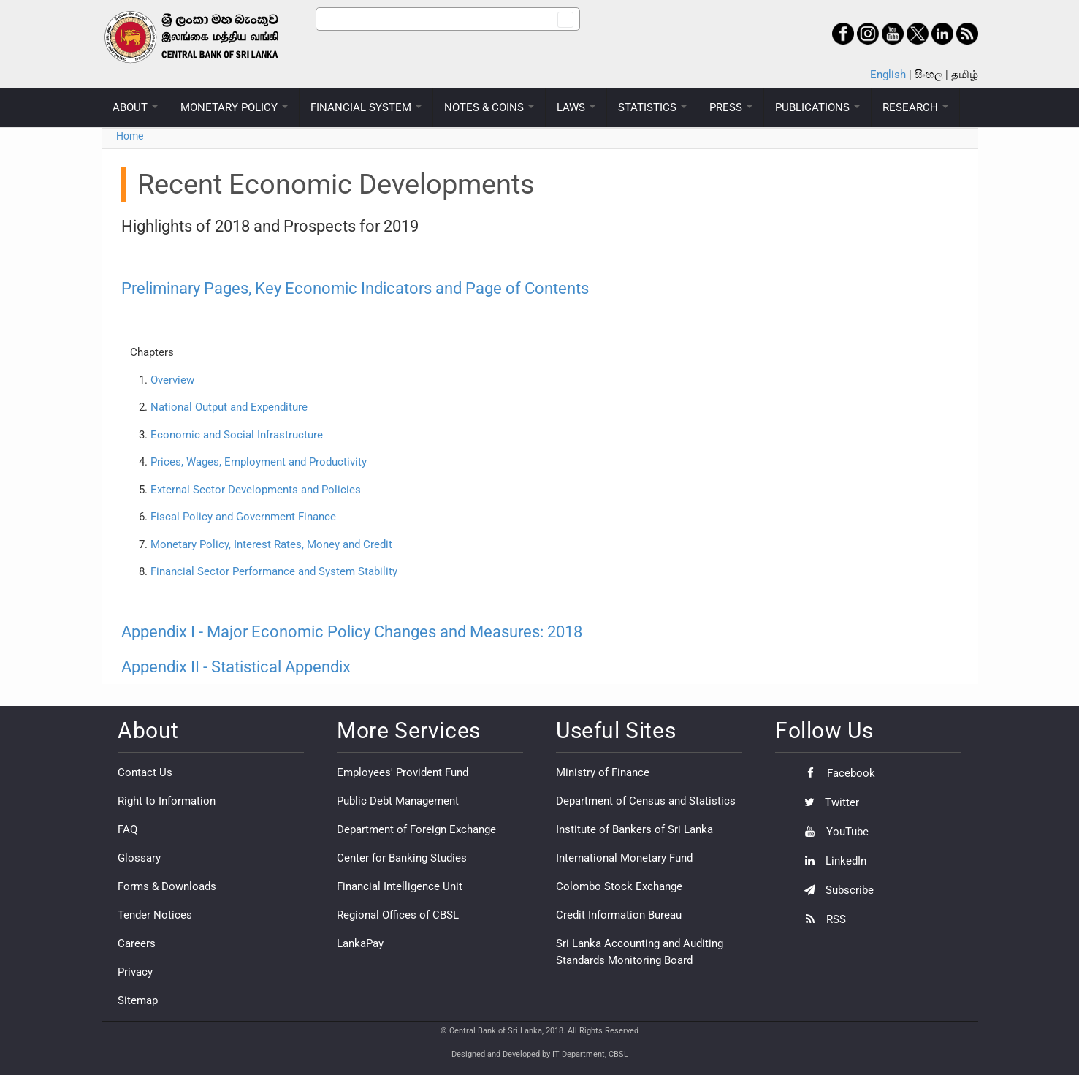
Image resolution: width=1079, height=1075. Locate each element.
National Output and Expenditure (229, 407)
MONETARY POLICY (234, 107)
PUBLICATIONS (817, 107)
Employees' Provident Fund (402, 772)
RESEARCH (915, 107)
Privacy (135, 972)
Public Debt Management (398, 801)
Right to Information (167, 801)
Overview (172, 380)
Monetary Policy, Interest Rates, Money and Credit (271, 544)
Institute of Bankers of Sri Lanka (634, 829)
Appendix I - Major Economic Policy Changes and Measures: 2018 (351, 632)
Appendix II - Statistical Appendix (236, 667)
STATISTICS (652, 107)
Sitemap (138, 1000)
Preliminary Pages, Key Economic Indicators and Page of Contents (355, 288)
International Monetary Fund (624, 858)
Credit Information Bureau (619, 915)
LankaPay (360, 943)
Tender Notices (155, 915)
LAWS (576, 107)
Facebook (836, 773)
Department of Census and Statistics (646, 801)
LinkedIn (831, 860)
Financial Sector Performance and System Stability (273, 571)
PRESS (730, 107)
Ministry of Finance (602, 772)
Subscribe (835, 890)
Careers (137, 943)
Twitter (828, 802)
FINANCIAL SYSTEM (366, 107)
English (888, 74)
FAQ (127, 829)
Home (129, 136)
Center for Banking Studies (402, 858)
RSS (821, 919)
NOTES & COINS (489, 107)
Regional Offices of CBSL (398, 915)
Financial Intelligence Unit (399, 886)
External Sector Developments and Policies (254, 489)
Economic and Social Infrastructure (236, 434)
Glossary (139, 858)
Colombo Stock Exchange (619, 886)
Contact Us (145, 772)
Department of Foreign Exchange (416, 829)
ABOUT (135, 107)
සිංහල (928, 74)
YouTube (833, 831)
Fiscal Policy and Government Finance (243, 516)
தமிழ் (964, 74)
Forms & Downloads (167, 886)
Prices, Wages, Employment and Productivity (258, 461)
